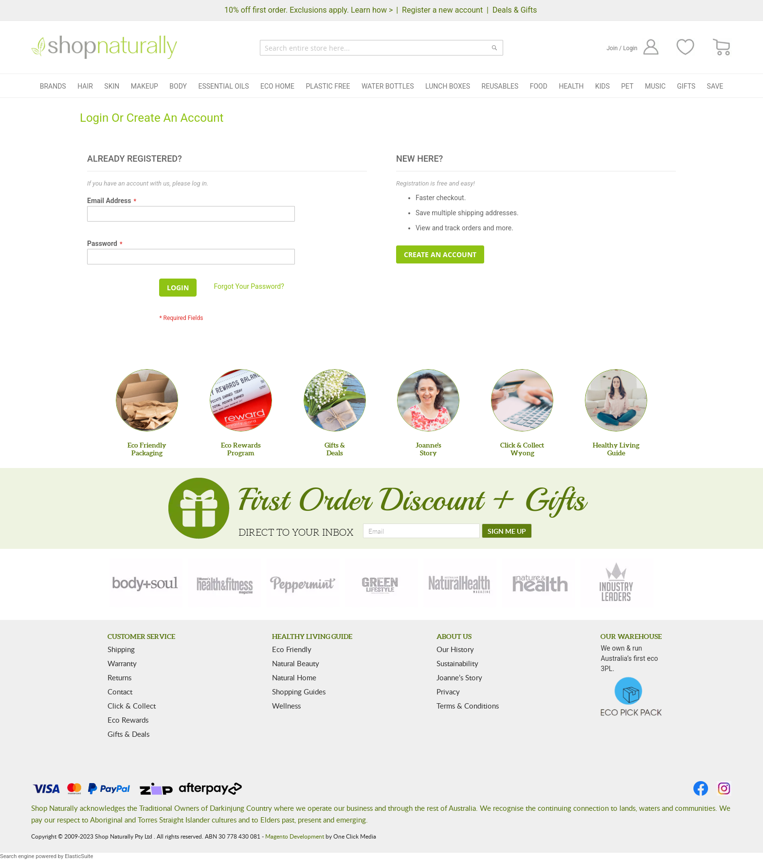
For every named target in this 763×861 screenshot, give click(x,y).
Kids (602, 86)
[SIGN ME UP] (507, 531)
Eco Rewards (128, 720)
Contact (120, 691)
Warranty (122, 663)
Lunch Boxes (447, 86)
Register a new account (442, 10)
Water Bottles (388, 86)
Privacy (448, 691)
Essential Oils (223, 86)
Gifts (686, 86)
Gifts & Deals (128, 734)
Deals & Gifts (514, 10)
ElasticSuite (79, 856)
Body (178, 86)
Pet (627, 86)
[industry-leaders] (617, 583)
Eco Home (277, 86)
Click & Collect (132, 706)
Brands (53, 86)
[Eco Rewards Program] (241, 400)
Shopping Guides (299, 691)
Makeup (144, 86)
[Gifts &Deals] (334, 400)
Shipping (121, 649)
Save (715, 86)
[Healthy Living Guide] (616, 400)
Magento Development (294, 836)
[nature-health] (538, 583)
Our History (455, 649)
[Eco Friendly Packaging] (147, 400)
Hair (85, 86)
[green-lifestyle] (381, 583)
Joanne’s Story (459, 677)
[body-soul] (145, 583)
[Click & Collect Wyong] (522, 400)
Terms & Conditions (467, 706)
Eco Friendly (291, 649)
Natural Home (294, 677)
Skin (111, 86)
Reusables (500, 86)
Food (538, 86)
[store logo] (104, 47)
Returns (119, 677)
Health (571, 86)
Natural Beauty (295, 663)
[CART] (722, 47)
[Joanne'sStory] (428, 400)
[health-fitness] (224, 583)
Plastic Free (328, 86)
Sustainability (457, 663)
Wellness (286, 706)
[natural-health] (459, 583)
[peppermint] (303, 583)
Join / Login (621, 48)
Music (655, 86)
